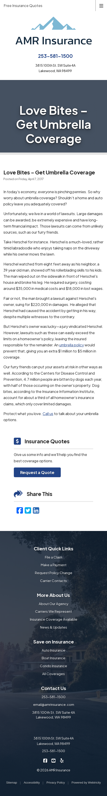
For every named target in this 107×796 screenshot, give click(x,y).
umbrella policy (71, 345)
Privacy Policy (55, 782)
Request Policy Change (53, 573)
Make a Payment (53, 565)
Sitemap (11, 782)
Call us (48, 413)
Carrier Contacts (53, 580)
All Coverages (53, 674)
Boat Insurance (53, 658)
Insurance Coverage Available (53, 619)
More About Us (53, 595)
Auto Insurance (53, 650)
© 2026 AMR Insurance (53, 770)
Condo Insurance (53, 666)
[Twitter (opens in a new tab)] (28, 510)
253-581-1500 (55, 56)
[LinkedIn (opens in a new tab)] (36, 510)
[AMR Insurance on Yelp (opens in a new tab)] (62, 760)
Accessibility (32, 782)
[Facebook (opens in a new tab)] (20, 510)
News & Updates (53, 627)
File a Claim (53, 557)
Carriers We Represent (53, 611)
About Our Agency (53, 603)
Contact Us (53, 688)
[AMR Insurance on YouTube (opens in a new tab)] (53, 760)
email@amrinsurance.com (53, 704)
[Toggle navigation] (101, 5)
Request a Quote (37, 472)
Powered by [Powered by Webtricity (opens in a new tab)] (86, 782)
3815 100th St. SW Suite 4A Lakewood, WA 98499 (53, 714)
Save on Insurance (53, 641)
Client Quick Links (53, 548)
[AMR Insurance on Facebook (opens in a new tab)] (45, 760)
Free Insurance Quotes (23, 5)
